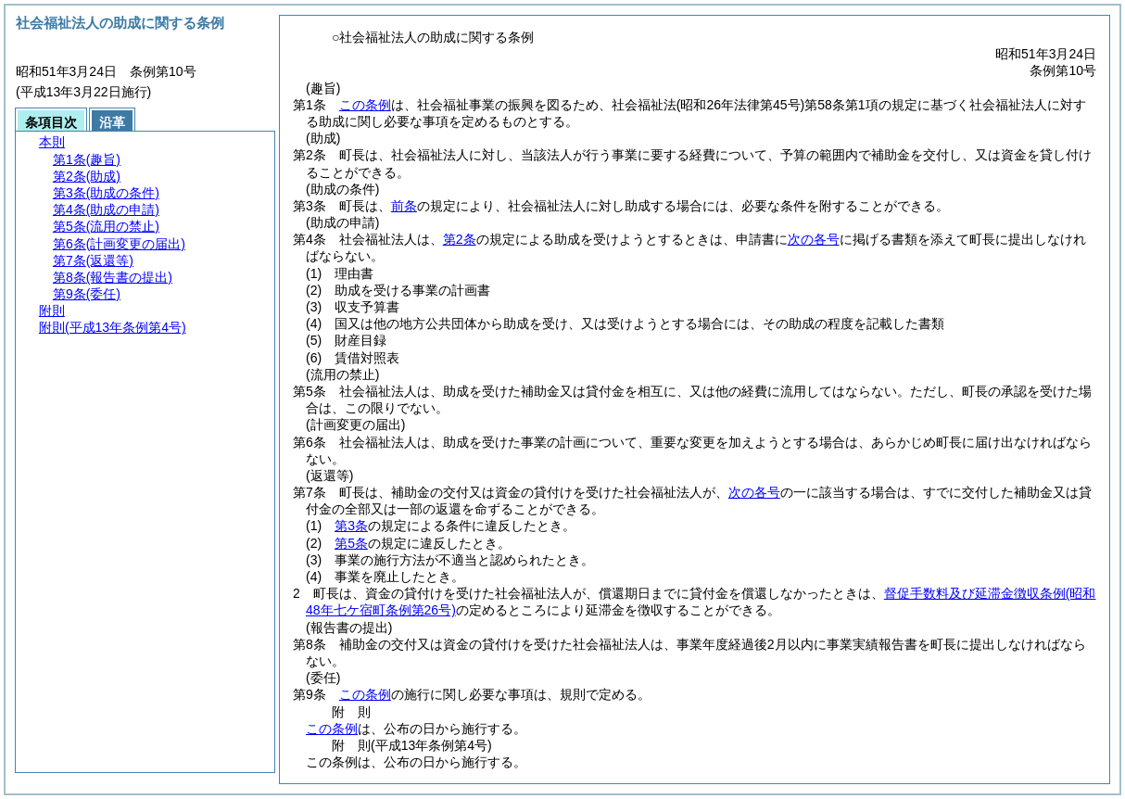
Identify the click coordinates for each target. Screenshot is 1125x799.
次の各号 (814, 239)
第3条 (351, 525)
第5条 (351, 543)
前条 (404, 205)
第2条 (459, 239)
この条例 (365, 104)
